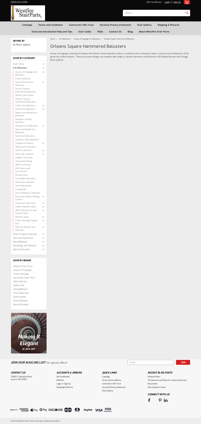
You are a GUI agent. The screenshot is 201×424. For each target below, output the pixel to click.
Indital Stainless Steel (25, 206)
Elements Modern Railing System (27, 198)
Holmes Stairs (22, 217)
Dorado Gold (21, 175)
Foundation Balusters (25, 178)
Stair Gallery (144, 24)
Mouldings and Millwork (24, 245)
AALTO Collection (23, 150)
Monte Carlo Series (24, 95)
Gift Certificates (63, 376)
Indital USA (18, 285)
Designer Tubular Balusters (23, 121)
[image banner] (29, 333)
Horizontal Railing (23, 161)
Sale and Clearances (23, 238)
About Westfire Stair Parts (154, 31)
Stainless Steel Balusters (27, 139)
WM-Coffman (20, 281)
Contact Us (115, 31)
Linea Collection (23, 78)
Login (167, 2)
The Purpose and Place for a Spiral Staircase (167, 380)
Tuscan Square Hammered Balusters (25, 90)
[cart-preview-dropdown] (186, 2)
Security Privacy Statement (115, 24)
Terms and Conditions (50, 24)
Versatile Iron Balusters (26, 126)
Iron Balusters (20, 67)
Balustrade (152, 384)
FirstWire (56, 421)
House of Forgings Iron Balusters (26, 73)
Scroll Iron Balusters (25, 136)
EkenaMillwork (20, 241)
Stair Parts (18, 64)
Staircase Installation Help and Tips (52, 31)
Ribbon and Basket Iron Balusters (26, 114)
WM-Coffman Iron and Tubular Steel (26, 212)
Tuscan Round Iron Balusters (24, 83)
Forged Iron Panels (24, 143)
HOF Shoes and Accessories (22, 170)
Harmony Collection (24, 182)
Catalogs (27, 24)
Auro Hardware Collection (27, 193)
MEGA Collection (23, 164)
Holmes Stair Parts (23, 266)
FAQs (100, 31)
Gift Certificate (154, 2)
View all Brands (20, 304)
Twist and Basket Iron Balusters (25, 131)
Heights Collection (24, 157)
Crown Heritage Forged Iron (26, 222)
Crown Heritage (21, 274)
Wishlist (60, 380)
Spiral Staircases (21, 249)
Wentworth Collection (25, 147)
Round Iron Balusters (25, 109)
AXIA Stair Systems (24, 154)
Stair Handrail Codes (157, 387)
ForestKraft (20, 189)
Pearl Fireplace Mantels (25, 234)
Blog (130, 31)
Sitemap (38, 421)
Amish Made (19, 296)
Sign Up (177, 2)
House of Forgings (22, 270)
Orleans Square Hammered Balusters (25, 100)
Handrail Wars (154, 376)
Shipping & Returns (168, 24)
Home (52, 39)
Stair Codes (84, 31)
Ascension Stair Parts (25, 203)
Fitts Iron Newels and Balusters (25, 228)
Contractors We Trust (81, 24)
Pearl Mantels (20, 300)
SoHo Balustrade (23, 185)
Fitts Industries (21, 293)
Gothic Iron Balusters (25, 105)
